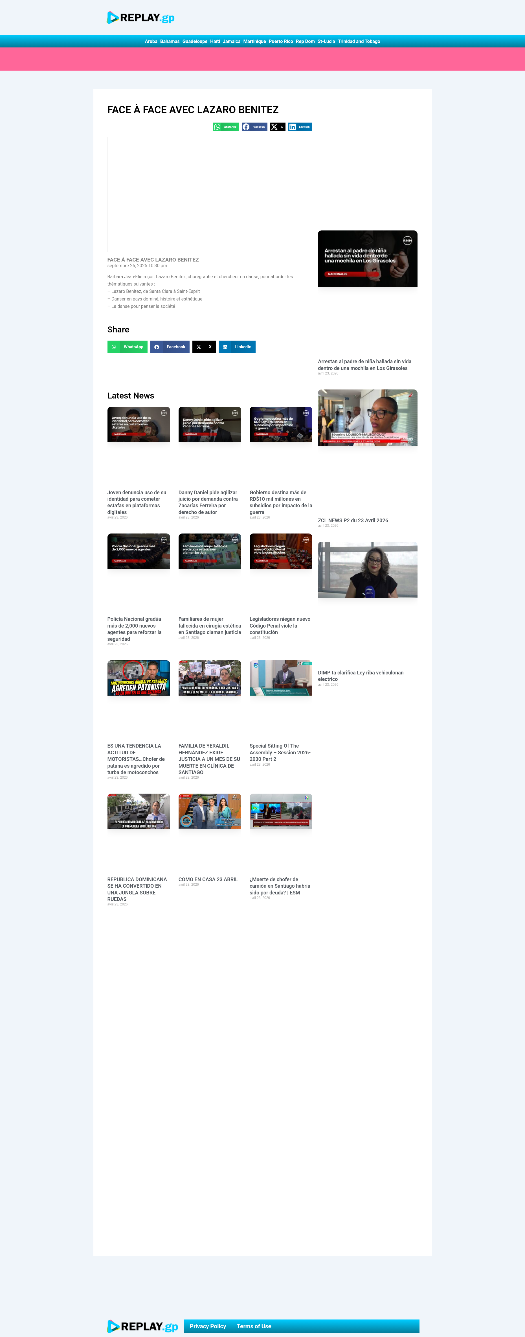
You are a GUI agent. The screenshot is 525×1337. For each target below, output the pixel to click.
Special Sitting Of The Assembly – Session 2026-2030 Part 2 (280, 752)
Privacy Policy (208, 1326)
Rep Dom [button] (305, 41)
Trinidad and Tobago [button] (359, 41)
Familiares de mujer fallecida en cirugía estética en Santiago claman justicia (210, 625)
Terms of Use (254, 1326)
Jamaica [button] (232, 41)
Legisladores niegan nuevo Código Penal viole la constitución (280, 625)
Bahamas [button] (170, 41)
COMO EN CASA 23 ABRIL (208, 879)
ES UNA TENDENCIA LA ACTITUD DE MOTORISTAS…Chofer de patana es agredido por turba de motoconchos (136, 759)
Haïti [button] (215, 41)
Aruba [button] (151, 41)
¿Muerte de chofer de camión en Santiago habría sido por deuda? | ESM (280, 886)
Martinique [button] (254, 41)
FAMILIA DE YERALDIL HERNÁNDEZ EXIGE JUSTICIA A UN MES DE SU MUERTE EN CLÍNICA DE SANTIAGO (209, 759)
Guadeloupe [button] (195, 41)
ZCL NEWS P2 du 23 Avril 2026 (353, 520)
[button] (226, 127)
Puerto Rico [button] (281, 41)
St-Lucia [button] (326, 41)
